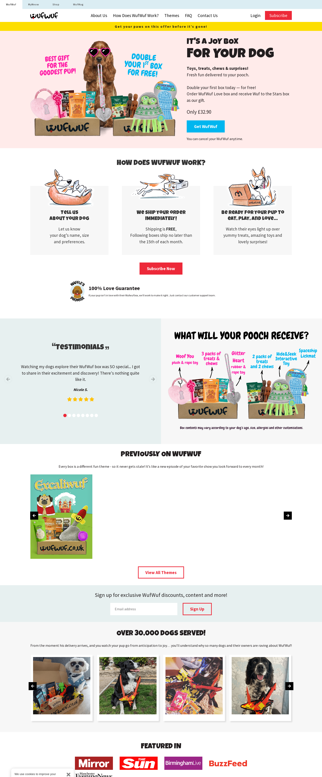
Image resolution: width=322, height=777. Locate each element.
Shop (56, 4)
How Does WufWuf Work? (136, 15)
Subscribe (278, 15)
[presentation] (8, 379)
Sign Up (197, 609)
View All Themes (161, 572)
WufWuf (11, 4)
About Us (99, 15)
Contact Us (208, 15)
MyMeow (33, 4)
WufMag (78, 4)
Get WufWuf (205, 126)
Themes (171, 15)
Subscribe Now (161, 268)
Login (255, 15)
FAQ (188, 15)
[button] (65, 415)
